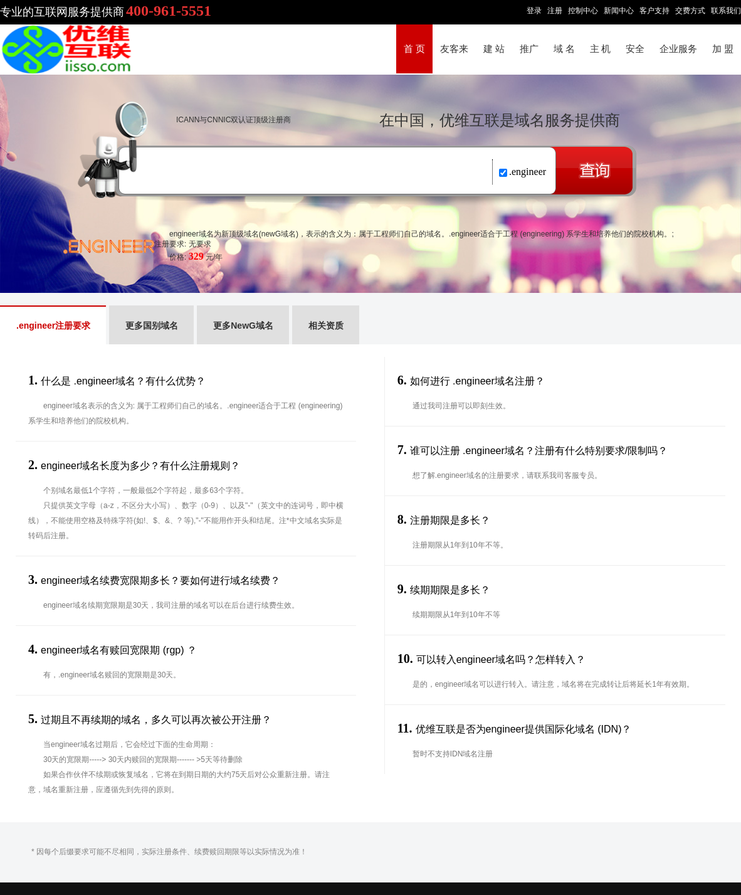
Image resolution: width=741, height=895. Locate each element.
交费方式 (690, 10)
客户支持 (654, 10)
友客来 (454, 49)
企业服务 (678, 49)
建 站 (494, 49)
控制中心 (583, 10)
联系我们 (726, 10)
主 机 (600, 49)
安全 (635, 49)
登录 (534, 10)
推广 (529, 49)
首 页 (414, 49)
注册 (554, 10)
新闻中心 (619, 10)
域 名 (564, 49)
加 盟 (722, 49)
